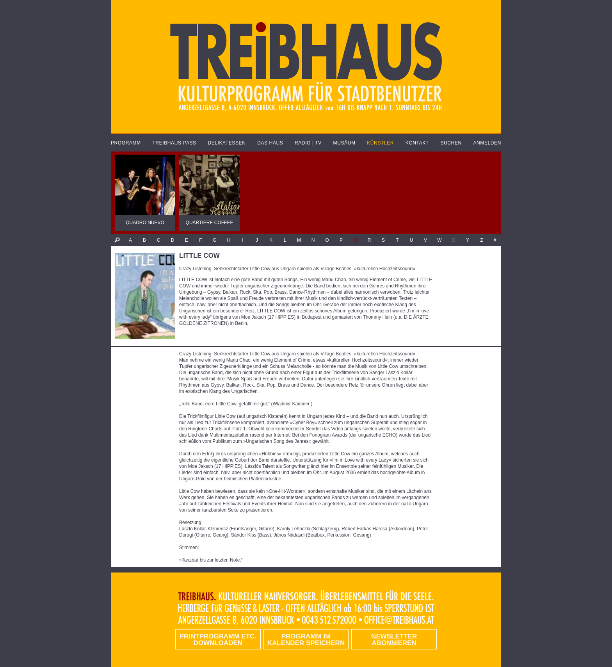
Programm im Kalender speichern (306, 640)
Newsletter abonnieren (394, 640)
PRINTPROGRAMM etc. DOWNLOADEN (218, 640)
